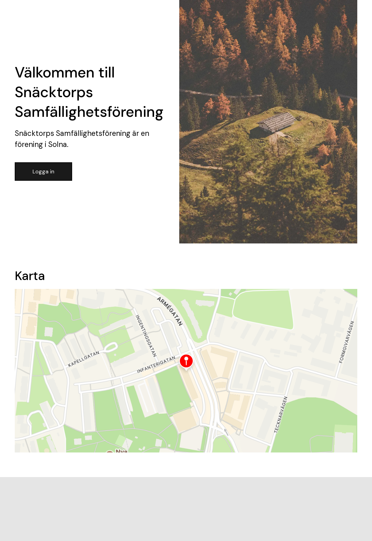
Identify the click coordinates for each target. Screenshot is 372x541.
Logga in (43, 171)
